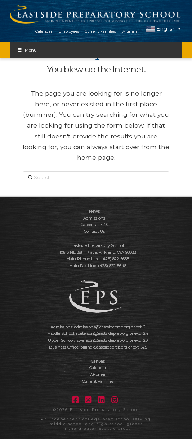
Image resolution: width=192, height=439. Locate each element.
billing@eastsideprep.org (103, 347)
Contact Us (94, 231)
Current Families (100, 31)
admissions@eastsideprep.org (102, 326)
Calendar (43, 31)
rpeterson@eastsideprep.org (102, 333)
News (94, 211)
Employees (69, 31)
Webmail (97, 374)
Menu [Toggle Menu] (27, 50)
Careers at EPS (94, 224)
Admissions (94, 218)
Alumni (129, 31)
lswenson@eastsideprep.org (102, 340)
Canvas (98, 361)
